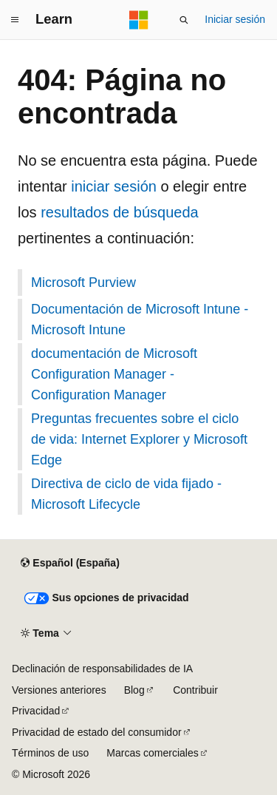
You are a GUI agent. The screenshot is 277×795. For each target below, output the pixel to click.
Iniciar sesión (235, 19)
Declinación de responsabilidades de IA (102, 668)
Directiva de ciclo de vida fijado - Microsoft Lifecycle (126, 494)
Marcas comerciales (152, 753)
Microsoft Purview (83, 282)
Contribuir (195, 690)
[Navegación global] (15, 20)
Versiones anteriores (59, 690)
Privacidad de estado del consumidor (97, 732)
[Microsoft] (138, 20)
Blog (134, 690)
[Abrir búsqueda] (184, 20)
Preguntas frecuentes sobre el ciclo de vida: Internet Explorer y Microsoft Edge (139, 439)
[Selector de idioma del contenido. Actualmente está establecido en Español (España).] (70, 563)
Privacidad (36, 711)
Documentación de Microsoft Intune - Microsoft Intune (139, 319)
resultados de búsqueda (120, 212)
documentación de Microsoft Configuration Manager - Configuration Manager (114, 374)
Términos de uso (50, 753)
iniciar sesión (114, 186)
